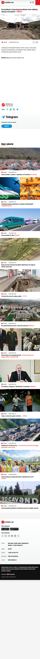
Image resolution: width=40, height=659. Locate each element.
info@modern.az (12, 560)
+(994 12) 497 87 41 (13, 553)
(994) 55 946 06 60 (13, 556)
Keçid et (7, 126)
